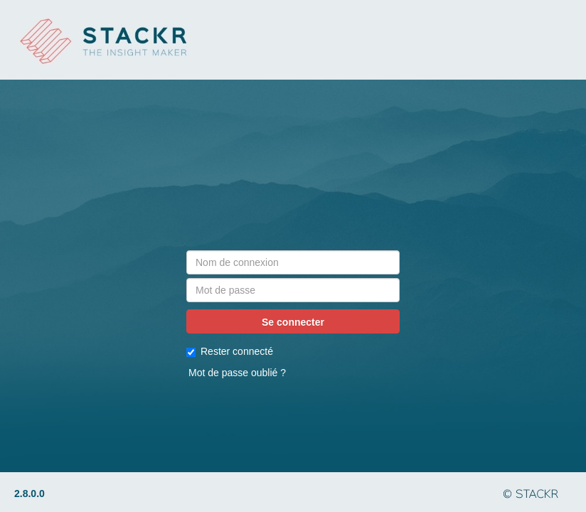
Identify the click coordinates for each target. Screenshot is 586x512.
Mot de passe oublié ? (237, 372)
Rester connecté (229, 351)
